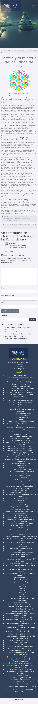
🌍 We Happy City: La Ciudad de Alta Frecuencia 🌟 (21, 666)
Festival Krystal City (20, 490)
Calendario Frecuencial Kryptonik (20, 401)
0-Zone (22, 584)
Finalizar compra (20, 499)
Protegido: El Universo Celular (16, 338)
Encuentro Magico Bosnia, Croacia (21, 455)
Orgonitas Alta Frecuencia (21, 534)
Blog (20, 399)
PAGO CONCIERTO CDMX (20, 557)
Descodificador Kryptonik (20, 438)
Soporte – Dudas (20, 615)
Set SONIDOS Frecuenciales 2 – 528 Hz (20, 613)
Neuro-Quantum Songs (20, 532)
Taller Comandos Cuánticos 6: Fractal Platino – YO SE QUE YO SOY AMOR (20, 633)
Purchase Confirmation (22, 413)
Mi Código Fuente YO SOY (20, 526)
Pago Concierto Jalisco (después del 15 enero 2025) (21, 560)
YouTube (19, 367)
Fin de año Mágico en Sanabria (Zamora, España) (20, 495)
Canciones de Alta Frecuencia (16, 332)
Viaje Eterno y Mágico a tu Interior (21, 649)
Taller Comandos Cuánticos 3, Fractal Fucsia (20, 625)
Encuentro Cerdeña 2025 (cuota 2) (20, 447)
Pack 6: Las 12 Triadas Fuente (21, 549)
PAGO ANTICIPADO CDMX (20, 555)
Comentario (6, 266)
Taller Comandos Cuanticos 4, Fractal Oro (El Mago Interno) (20, 629)
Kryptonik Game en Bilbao (21, 507)
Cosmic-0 (22, 586)
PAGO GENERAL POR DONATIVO (21, 563)
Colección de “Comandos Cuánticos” (21, 422)
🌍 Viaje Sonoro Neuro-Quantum (21, 663)
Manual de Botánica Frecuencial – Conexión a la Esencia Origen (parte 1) (20, 518)
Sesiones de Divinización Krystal (21, 609)
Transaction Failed (22, 417)
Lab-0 (22, 590)
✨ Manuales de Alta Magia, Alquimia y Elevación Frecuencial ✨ (20, 658)
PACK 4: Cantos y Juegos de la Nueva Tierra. (21, 543)
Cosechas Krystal (20, 434)
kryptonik (23, 138)
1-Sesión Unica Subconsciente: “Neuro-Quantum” (20, 379)
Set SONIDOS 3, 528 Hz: (20, 611)
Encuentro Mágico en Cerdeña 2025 (20, 457)
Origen (22, 594)
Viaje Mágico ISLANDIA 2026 (20, 651)
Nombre (5, 288)
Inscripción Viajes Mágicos (21, 505)
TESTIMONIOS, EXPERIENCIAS (20, 640)
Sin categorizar (16, 217)
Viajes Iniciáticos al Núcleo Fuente (18, 334)
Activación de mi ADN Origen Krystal (21, 392)
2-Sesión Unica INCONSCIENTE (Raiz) (21, 382)
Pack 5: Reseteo (21, 547)
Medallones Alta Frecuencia (22, 482)
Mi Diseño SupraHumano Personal (20, 530)
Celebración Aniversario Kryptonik (21, 409)
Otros (22, 484)
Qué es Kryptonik (20, 580)
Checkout (20, 411)
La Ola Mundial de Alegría (14, 336)
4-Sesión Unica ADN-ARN (20, 386)
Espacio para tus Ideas (9, 228)
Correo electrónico (9, 295)
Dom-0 (22, 588)
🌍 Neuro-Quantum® (20, 661)
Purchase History (22, 415)
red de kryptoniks (12, 220)
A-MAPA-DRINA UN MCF (21, 390)
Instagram (19, 369)
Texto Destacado (20, 642)
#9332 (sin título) (20, 376)
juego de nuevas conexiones (11, 218)
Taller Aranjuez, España (24, 480)
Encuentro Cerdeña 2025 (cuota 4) (20, 451)
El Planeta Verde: (22, 676)
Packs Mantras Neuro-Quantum (21, 553)
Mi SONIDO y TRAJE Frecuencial (22, 680)
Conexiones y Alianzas (20, 430)
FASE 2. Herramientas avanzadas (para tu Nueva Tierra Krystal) (21, 487)
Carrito (21, 407)
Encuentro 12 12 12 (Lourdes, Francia (24, 477)
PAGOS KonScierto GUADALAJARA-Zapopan (21, 570)
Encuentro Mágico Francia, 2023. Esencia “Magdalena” (20, 460)
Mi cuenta (20, 528)
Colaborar (21, 419)
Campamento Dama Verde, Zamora (24, 473)
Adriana (11, 243)
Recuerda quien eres (21, 603)
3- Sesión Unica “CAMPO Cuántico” (21, 384)
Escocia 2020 (21, 465)
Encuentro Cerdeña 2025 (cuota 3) (20, 449)
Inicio (21, 503)
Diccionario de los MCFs (21, 440)
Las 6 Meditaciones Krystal (21, 509)
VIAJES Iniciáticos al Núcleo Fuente (21, 653)
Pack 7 (20, 551)
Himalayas (21, 501)
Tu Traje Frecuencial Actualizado (20, 647)
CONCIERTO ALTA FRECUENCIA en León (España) (20, 425)
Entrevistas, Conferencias (21, 463)
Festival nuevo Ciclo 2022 (20, 492)
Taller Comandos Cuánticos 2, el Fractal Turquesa (20, 620)
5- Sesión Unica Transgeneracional (20, 388)
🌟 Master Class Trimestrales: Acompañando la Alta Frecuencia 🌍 (21, 670)
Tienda (20, 644)
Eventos (21, 467)
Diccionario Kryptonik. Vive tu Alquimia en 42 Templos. (21, 443)
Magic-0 (22, 592)
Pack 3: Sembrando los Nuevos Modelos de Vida (21, 539)
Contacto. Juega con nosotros (20, 432)
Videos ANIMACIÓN (21, 655)
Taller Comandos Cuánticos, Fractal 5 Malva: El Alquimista (20, 637)
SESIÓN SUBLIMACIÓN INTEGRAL (21, 607)
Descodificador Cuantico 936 (21, 436)
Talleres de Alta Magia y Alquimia (22, 599)
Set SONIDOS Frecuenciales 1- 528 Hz (22, 686)
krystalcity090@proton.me (19, 363)
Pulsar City (27, 199)
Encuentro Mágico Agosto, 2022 (21, 453)
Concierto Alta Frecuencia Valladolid (21, 428)
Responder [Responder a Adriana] (9, 251)
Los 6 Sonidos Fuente (21, 513)
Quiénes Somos (21, 601)
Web (3, 303)
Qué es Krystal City (21, 582)
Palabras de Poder (22, 684)
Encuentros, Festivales (22, 469)
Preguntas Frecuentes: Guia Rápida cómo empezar (21, 575)
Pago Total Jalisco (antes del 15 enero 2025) (20, 566)
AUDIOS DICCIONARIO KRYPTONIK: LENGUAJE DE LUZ (20, 395)
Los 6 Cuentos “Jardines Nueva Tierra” (20, 511)
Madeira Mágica (21, 515)
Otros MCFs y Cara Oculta (22, 682)
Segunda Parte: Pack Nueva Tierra (21, 605)
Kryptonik (20, 674)
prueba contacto (20, 578)
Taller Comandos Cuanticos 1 (21, 617)
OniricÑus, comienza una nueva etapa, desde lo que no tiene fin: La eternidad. (18, 225)
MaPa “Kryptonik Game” (22, 678)
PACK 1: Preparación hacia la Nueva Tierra (21, 536)
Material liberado (20, 522)
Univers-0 (22, 597)
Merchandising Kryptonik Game (21, 524)
